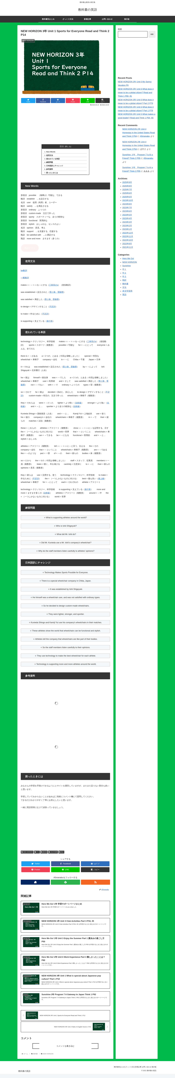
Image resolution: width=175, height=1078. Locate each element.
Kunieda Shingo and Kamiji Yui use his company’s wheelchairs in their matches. (66, 624)
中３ (37, 854)
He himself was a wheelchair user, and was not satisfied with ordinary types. (66, 599)
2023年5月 (127, 215)
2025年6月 (127, 193)
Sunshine (126, 266)
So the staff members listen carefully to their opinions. (66, 649)
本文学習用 (53, 854)
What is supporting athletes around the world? (66, 519)
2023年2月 (127, 226)
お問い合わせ (143, 1071)
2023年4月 (127, 218)
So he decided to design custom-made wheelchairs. (66, 607)
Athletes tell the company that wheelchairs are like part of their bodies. (66, 641)
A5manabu (145, 136)
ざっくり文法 (123, 1071)
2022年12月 (127, 233)
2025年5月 (127, 197)
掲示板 (153, 1071)
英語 (61, 854)
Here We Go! (128, 258)
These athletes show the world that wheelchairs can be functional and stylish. (66, 632)
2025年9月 (127, 182)
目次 (62, 146)
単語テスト (29, 249)
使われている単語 (54, 159)
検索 (120, 29)
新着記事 (133, 1071)
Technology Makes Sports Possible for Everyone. (66, 574)
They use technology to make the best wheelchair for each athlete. (66, 657)
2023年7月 (127, 207)
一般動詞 (25, 279)
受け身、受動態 (56, 294)
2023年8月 (127, 204)
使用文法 (50, 156)
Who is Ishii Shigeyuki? (66, 528)
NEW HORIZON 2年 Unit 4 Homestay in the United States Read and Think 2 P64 (138, 132)
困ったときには (53, 174)
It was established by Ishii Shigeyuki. (66, 591)
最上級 (101, 480)
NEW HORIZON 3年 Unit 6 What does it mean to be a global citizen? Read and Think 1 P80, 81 (136, 92)
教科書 (44, 854)
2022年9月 (127, 244)
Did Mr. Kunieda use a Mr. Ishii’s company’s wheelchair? (66, 544)
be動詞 (24, 272)
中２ (124, 273)
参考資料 (50, 171)
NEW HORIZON (27, 854)
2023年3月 (127, 222)
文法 (124, 287)
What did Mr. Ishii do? (66, 536)
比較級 (78, 405)
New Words (52, 152)
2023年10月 (127, 200)
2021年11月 (127, 247)
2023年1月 (127, 229)
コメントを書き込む (65, 1050)
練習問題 (50, 163)
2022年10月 (127, 240)
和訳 (124, 280)
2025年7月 (127, 189)
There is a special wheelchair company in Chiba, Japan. (66, 582)
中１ (124, 269)
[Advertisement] (65, 123)
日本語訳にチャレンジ (56, 167)
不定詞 (52, 308)
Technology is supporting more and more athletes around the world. (66, 666)
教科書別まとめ (110, 1071)
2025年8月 (127, 186)
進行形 (50, 323)
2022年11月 (127, 236)
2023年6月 (127, 211)
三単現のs (53, 287)
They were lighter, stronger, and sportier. (66, 616)
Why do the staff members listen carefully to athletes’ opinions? (66, 553)
